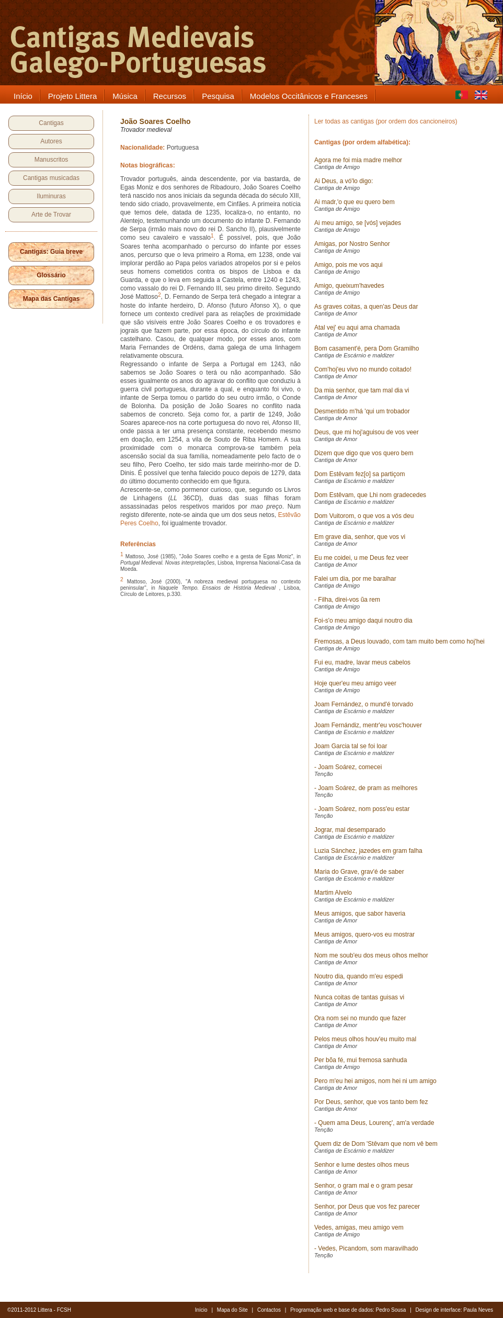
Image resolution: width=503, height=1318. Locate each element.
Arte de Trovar (51, 214)
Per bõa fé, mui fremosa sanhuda (360, 1060)
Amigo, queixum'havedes (349, 285)
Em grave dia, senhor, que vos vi (359, 536)
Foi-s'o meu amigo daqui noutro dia (363, 620)
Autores (51, 141)
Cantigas (51, 123)
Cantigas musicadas (51, 178)
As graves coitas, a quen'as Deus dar (366, 306)
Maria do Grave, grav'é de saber (359, 871)
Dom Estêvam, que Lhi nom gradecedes (370, 495)
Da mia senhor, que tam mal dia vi (361, 390)
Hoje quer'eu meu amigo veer (355, 683)
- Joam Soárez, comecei (348, 767)
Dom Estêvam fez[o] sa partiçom (359, 474)
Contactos (269, 1310)
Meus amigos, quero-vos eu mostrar (364, 934)
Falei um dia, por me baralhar (355, 578)
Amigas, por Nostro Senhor (352, 243)
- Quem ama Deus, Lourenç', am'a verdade (374, 1123)
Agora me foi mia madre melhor (358, 160)
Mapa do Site (232, 1310)
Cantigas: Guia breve (51, 251)
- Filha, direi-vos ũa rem (347, 599)
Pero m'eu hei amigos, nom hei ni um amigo (375, 1081)
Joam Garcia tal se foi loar (350, 746)
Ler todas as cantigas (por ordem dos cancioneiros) (385, 121)
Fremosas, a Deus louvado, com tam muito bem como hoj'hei (399, 641)
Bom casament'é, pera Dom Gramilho (366, 348)
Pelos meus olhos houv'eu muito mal (365, 1039)
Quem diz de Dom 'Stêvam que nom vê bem (376, 1143)
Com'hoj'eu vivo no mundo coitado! (362, 369)
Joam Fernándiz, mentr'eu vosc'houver (368, 725)
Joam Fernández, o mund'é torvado (363, 704)
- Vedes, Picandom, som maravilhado (366, 1248)
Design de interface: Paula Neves (454, 1310)
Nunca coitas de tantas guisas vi (359, 997)
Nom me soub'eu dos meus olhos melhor (371, 955)
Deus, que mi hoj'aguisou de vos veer (366, 432)
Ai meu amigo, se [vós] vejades (357, 223)
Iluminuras (51, 196)
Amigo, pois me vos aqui (348, 264)
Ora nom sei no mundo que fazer (360, 1018)
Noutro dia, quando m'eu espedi (358, 976)
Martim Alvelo (333, 892)
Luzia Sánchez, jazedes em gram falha (368, 850)
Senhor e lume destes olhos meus (361, 1164)
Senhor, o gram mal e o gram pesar (363, 1185)
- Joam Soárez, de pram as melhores (365, 788)
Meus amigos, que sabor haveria (359, 913)
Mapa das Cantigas (51, 298)
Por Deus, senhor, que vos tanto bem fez (371, 1102)
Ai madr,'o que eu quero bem (354, 202)
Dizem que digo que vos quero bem (363, 453)
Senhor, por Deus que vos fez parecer (367, 1206)
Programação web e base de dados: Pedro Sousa (348, 1310)
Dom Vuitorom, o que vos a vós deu (364, 516)
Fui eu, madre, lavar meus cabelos (362, 662)
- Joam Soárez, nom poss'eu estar (361, 809)
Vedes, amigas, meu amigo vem (359, 1227)
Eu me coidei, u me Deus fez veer (361, 557)
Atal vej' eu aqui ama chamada (357, 327)
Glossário (51, 275)
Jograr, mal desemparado (349, 829)
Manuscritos (51, 159)
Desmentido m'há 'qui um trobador (362, 411)
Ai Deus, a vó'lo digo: (343, 181)
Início (201, 1310)
